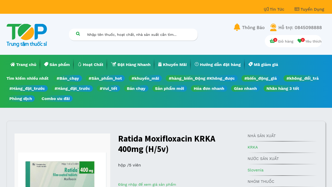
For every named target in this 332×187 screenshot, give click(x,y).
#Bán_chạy (68, 78)
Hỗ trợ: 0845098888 (300, 27)
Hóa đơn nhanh (209, 88)
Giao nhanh (245, 88)
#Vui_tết (108, 88)
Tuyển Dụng (309, 9)
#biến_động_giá (260, 78)
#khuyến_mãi (145, 78)
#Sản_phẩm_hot (105, 78)
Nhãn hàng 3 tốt (282, 88)
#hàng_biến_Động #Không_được (202, 78)
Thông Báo (253, 27)
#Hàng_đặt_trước (27, 88)
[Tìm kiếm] (78, 34)
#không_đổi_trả (302, 78)
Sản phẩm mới (169, 88)
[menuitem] (23, 65)
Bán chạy (136, 88)
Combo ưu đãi (56, 98)
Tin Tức (275, 9)
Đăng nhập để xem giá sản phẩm (147, 184)
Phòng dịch (20, 98)
